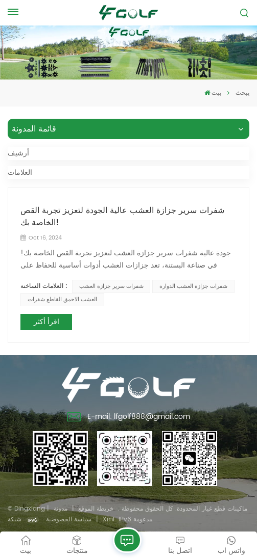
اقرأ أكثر (46, 322)
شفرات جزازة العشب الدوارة (193, 286)
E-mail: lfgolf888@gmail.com (128, 418)
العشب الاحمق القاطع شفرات (62, 299)
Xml (108, 519)
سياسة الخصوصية (68, 519)
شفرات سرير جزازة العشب (111, 286)
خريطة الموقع (95, 509)
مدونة (60, 509)
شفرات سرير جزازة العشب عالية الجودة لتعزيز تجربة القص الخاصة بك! (122, 216)
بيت (212, 93)
